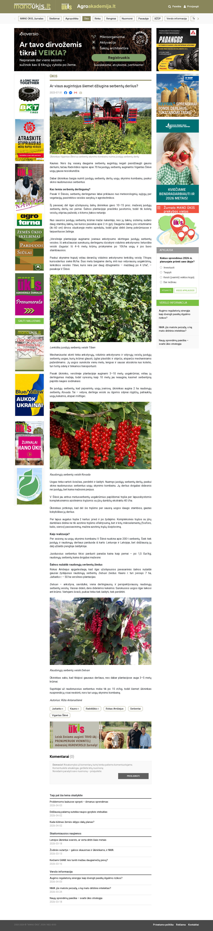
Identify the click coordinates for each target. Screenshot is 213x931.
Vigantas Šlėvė (60, 715)
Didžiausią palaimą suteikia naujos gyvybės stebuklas (78, 811)
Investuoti (167, 267)
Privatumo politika (163, 924)
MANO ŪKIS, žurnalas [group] (31, 18)
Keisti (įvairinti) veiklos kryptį (177, 277)
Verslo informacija (173, 302)
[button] (14, 18)
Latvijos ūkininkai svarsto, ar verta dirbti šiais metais (78, 839)
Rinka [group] (98, 18)
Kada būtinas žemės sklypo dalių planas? (72, 822)
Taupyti (165, 272)
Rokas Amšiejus (114, 708)
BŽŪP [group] (158, 18)
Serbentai (135, 708)
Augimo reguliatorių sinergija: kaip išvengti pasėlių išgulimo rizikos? (86, 878)
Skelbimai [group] (54, 18)
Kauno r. (74, 708)
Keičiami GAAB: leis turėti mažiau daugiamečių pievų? (79, 860)
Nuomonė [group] (127, 18)
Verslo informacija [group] (177, 18)
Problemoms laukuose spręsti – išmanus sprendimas (79, 801)
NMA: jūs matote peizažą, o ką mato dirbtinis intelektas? (80, 888)
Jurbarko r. (57, 708)
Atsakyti (166, 290)
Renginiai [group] (111, 18)
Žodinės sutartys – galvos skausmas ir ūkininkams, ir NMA (81, 850)
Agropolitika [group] (71, 18)
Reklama (181, 924)
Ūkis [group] (86, 18)
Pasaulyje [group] (143, 18)
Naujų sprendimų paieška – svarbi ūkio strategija (76, 898)
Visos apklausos (185, 290)
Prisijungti (133, 776)
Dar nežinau (168, 282)
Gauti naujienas (29, 320)
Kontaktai (193, 924)
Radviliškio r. (92, 708)
